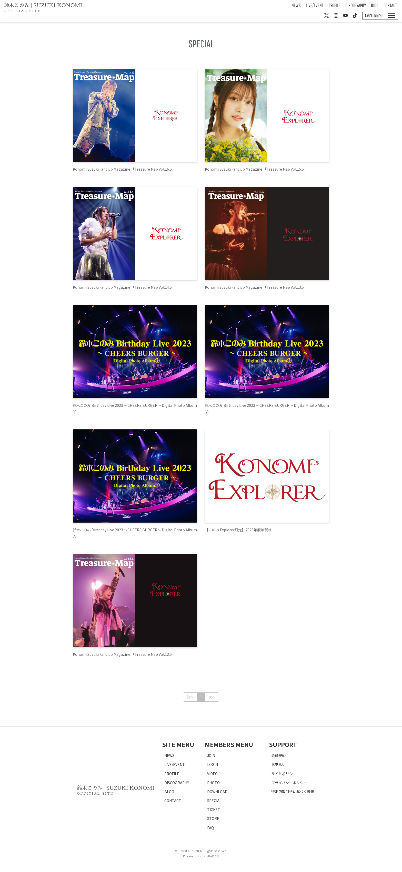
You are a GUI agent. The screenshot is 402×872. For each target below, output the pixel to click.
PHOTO (213, 782)
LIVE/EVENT (315, 5)
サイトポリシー (283, 773)
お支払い (278, 764)
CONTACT (390, 5)
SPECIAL (214, 800)
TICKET (213, 809)
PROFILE (334, 5)
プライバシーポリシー (289, 782)
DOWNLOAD (217, 791)
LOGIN (212, 764)
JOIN (211, 755)
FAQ (210, 827)
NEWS (296, 5)
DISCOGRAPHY (355, 5)
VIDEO (212, 773)
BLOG (374, 5)
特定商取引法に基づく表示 (292, 791)
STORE (213, 818)
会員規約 (278, 755)
